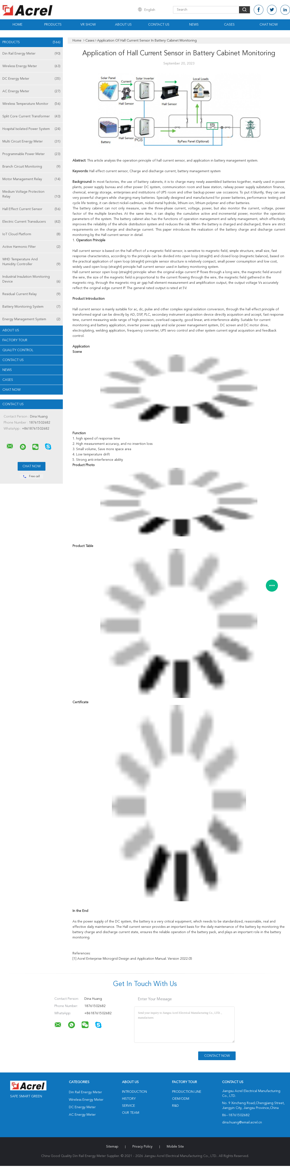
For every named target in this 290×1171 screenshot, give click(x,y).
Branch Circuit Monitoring (31, 166)
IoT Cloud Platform (31, 234)
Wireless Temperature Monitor (31, 103)
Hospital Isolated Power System (31, 129)
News (194, 24)
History (129, 1098)
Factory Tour (14, 340)
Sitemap (112, 1146)
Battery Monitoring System (31, 306)
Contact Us (158, 24)
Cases (229, 24)
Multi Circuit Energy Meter (31, 141)
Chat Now (269, 24)
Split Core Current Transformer (31, 116)
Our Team (130, 1112)
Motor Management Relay (31, 179)
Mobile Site (175, 1146)
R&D (175, 1105)
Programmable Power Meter (31, 154)
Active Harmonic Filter (31, 246)
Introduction (134, 1091)
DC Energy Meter (31, 78)
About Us (123, 24)
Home (17, 24)
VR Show (88, 24)
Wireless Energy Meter (31, 66)
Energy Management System (31, 319)
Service (128, 1105)
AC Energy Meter (31, 91)
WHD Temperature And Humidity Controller (31, 262)
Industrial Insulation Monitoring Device (31, 279)
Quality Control (17, 350)
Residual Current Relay (31, 294)
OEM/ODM (180, 1098)
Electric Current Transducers (31, 221)
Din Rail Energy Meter (31, 53)
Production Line (186, 1091)
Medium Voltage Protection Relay (31, 194)
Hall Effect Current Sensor (31, 209)
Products (53, 24)
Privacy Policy (142, 1146)
